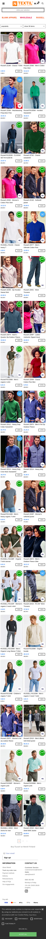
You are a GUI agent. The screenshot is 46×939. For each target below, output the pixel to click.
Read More (33, 915)
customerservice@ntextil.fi (33, 870)
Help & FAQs (6, 881)
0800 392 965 (29, 880)
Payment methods (8, 873)
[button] (35, 3)
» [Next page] (26, 841)
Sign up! (7, 858)
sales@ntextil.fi (30, 874)
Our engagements (8, 884)
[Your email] (20, 853)
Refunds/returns (7, 879)
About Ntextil (6, 867)
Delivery (5, 876)
